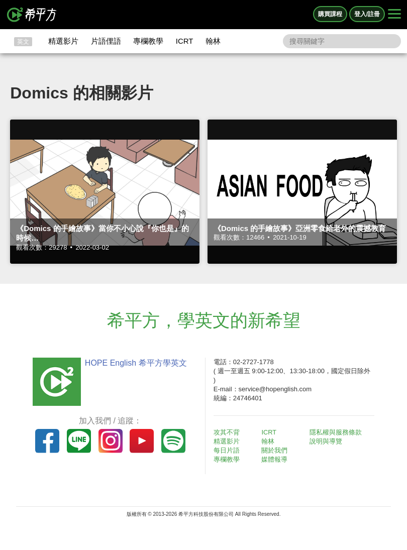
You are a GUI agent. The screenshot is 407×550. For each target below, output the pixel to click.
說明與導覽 (328, 441)
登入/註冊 (367, 14)
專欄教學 (148, 41)
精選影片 (63, 41)
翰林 (213, 41)
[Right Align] (394, 14)
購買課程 (330, 14)
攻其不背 (229, 432)
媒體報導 (277, 459)
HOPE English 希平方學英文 (133, 363)
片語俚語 (106, 41)
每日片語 (229, 450)
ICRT (184, 41)
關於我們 (277, 450)
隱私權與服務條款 (338, 432)
